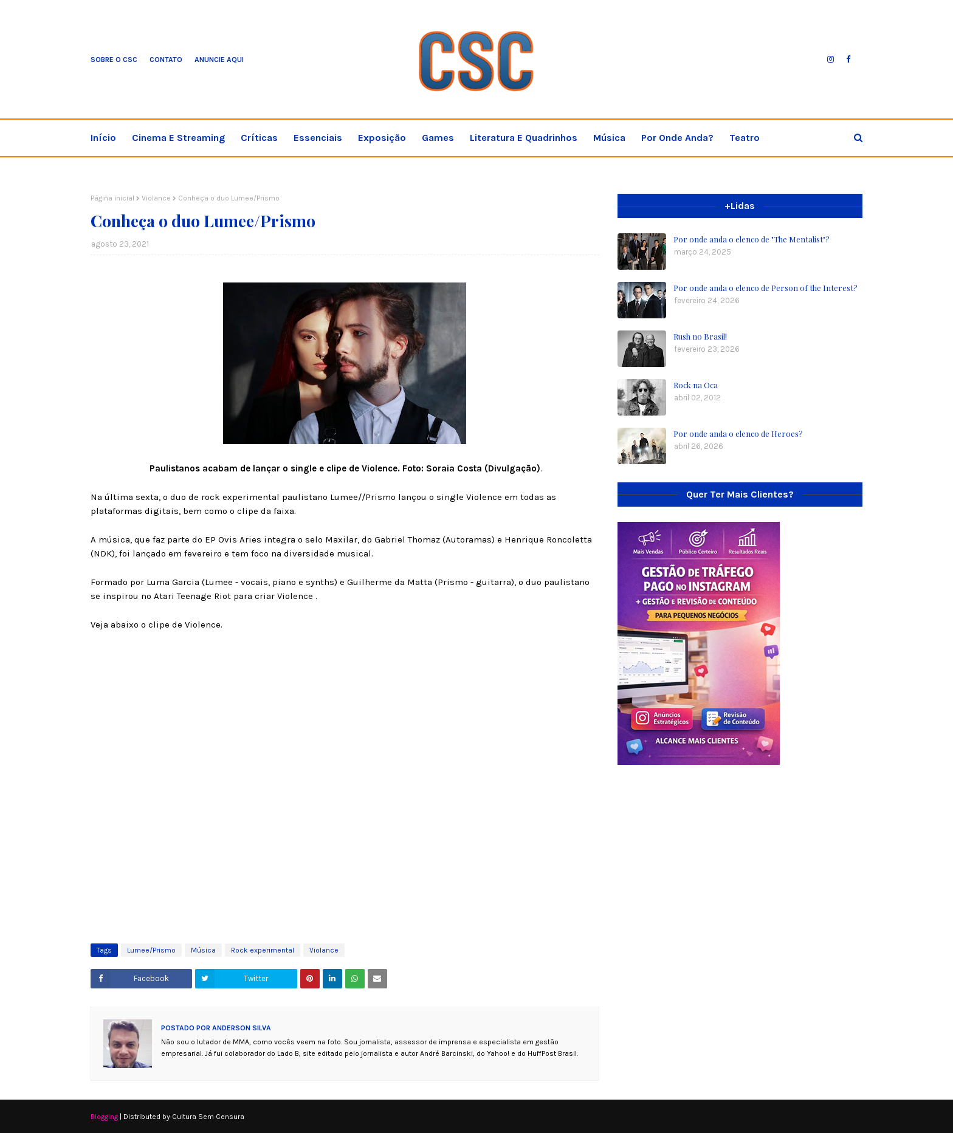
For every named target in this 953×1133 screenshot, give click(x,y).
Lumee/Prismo (151, 950)
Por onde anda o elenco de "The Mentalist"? (751, 239)
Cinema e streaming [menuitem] (178, 137)
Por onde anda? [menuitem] (677, 137)
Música (203, 950)
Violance (156, 198)
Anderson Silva (240, 1028)
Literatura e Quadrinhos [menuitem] (523, 137)
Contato (166, 59)
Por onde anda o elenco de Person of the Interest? (765, 287)
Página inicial (112, 198)
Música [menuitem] (609, 137)
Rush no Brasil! (700, 336)
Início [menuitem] (103, 137)
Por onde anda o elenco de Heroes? (738, 433)
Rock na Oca (695, 385)
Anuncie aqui (219, 59)
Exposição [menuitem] (382, 137)
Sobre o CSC (114, 59)
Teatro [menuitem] (744, 137)
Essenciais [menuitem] (318, 137)
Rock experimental (262, 950)
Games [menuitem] (438, 137)
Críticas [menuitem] (259, 137)
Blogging (104, 1116)
